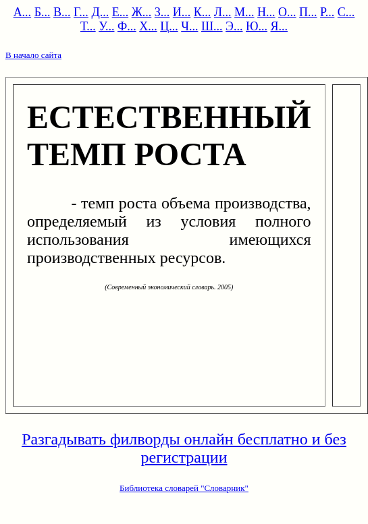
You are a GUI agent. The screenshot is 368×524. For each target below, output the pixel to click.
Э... (234, 26)
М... (244, 12)
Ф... (126, 26)
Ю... (256, 26)
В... (62, 12)
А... (23, 12)
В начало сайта (33, 55)
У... (106, 26)
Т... (88, 26)
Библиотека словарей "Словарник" (184, 488)
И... (182, 12)
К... (202, 12)
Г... (81, 12)
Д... (100, 12)
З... (162, 12)
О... (287, 12)
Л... (223, 12)
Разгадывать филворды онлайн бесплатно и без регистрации (184, 448)
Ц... (169, 26)
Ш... (212, 26)
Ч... (189, 26)
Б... (42, 12)
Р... (327, 12)
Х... (148, 26)
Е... (120, 12)
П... (308, 12)
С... (346, 12)
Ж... (142, 12)
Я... (279, 26)
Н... (266, 12)
